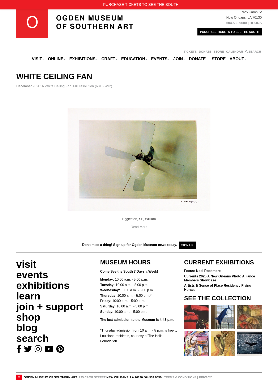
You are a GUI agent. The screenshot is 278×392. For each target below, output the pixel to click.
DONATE (205, 51)
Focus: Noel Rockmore (202, 271)
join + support (49, 306)
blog (27, 327)
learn (28, 296)
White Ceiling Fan (58, 86)
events (32, 274)
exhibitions (42, 285)
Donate (198, 58)
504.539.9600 (236, 23)
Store (219, 58)
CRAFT (109, 58)
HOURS (256, 23)
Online (57, 58)
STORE (219, 51)
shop (28, 317)
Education (134, 58)
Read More (139, 227)
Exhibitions (83, 58)
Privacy (205, 377)
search (32, 338)
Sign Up (187, 245)
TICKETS (190, 51)
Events (160, 58)
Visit (38, 58)
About (238, 58)
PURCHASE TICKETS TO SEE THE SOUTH (229, 32)
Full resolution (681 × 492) (92, 86)
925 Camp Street (92, 377)
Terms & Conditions (180, 377)
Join (179, 58)
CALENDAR (234, 51)
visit (26, 264)
